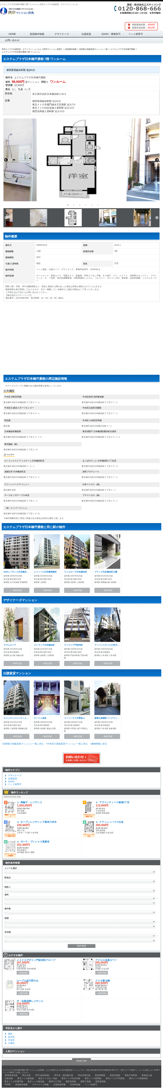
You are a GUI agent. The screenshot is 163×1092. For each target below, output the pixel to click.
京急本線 (8, 1078)
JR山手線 (26, 1075)
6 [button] (98, 205)
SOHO (11, 781)
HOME (12, 34)
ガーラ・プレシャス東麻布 (34, 841)
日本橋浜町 (53, 94)
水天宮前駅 (60, 104)
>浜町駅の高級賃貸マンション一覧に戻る (23, 743)
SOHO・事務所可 (111, 34)
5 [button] (92, 205)
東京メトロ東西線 (93, 1078)
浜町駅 (48, 101)
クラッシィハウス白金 (111, 822)
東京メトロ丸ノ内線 (47, 1078)
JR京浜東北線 (84, 1075)
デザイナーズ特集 (40, 1084)
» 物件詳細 (22, 973)
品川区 (11, 1037)
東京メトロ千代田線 (115, 1078)
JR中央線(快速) (42, 1075)
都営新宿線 (38, 101)
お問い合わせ (12, 40)
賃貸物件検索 (37, 34)
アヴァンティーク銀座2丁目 (114, 802)
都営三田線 (86, 1081)
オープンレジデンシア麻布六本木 (38, 822)
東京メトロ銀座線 (25, 1078)
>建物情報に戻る (98, 743)
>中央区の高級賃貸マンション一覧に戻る (67, 743)
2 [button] (74, 205)
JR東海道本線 (10, 1075)
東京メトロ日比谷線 (43, 107)
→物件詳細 (16, 590)
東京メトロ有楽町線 (138, 1078)
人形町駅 (59, 107)
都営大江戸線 (55, 1081)
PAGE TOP (81, 1061)
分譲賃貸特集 (59, 1084)
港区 (10, 1034)
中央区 (43, 94)
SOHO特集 (75, 1084)
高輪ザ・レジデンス (31, 802)
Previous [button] (6, 160)
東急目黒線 (115, 1075)
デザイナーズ (61, 34)
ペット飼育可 (135, 34)
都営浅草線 (38, 111)
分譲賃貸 (86, 34)
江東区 (11, 1043)
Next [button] (157, 160)
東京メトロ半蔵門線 (43, 104)
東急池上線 (147, 1075)
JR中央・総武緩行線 (63, 1075)
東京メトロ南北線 (36, 1081)
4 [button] (86, 205)
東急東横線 (100, 1075)
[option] (81, 160)
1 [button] (67, 205)
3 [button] (80, 205)
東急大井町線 (131, 1075)
